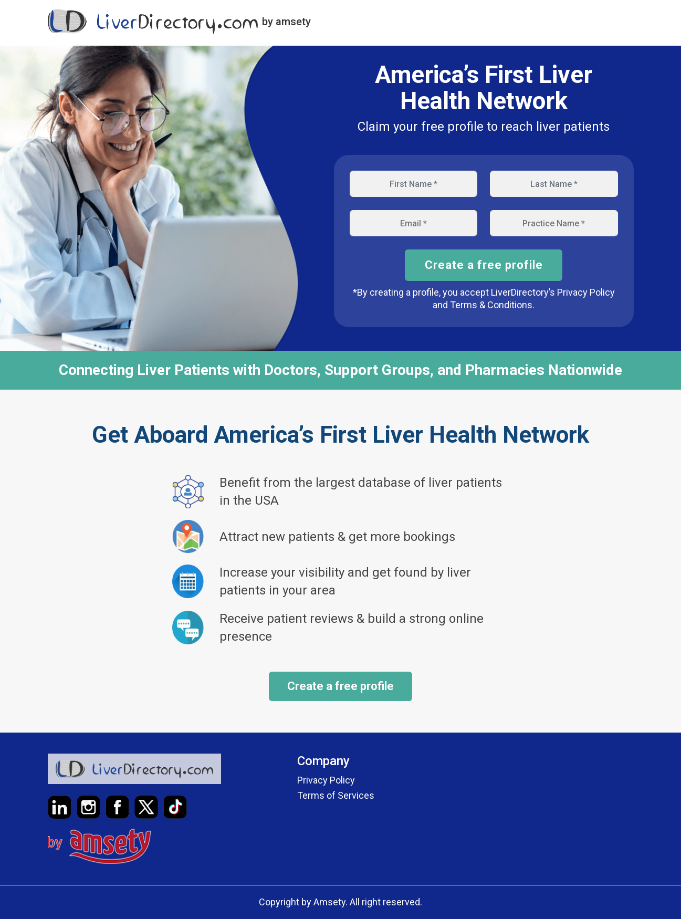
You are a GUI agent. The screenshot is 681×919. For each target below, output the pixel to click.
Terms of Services (335, 795)
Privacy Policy (326, 780)
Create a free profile (484, 264)
